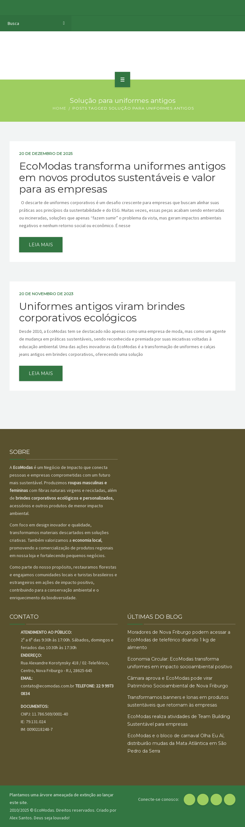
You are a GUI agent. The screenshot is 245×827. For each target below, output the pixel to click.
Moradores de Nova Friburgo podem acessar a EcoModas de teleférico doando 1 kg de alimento (178, 639)
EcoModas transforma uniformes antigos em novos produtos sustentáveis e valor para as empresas (122, 177)
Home (59, 108)
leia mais (41, 245)
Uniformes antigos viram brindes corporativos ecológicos (102, 312)
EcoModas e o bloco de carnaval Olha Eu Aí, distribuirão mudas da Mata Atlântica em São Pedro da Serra (176, 743)
